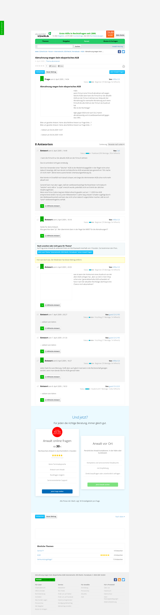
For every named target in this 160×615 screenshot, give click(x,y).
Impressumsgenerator (65, 600)
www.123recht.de (41, 51)
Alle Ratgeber (39, 606)
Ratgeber (61, 36)
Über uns (107, 588)
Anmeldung (84, 588)
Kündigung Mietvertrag (65, 603)
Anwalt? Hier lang (117, 46)
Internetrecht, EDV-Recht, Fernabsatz (67, 51)
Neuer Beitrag (51, 72)
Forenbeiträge (78, 36)
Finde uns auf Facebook (65, 597)
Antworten (40, 72)
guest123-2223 (114, 386)
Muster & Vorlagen (110, 41)
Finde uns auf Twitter (64, 594)
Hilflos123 (116, 79)
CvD (118, 151)
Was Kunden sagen (41, 600)
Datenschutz (108, 594)
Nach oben (120, 517)
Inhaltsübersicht (40, 588)
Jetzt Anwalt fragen (117, 72)
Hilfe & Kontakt (2, 28)
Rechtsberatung (40, 594)
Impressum (107, 591)
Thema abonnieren (53, 61)
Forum (86, 41)
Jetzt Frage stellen (57, 491)
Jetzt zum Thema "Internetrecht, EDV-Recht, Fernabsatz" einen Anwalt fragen (65, 252)
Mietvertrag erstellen (64, 606)
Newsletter (61, 588)
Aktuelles (84, 594)
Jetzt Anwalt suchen (103, 485)
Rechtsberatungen (96, 36)
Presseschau (39, 603)
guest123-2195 (114, 315)
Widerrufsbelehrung (110, 602)
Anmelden (38, 597)
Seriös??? (40, 551)
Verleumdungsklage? (44, 559)
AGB (82, 51)
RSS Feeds (61, 591)
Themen (45, 41)
